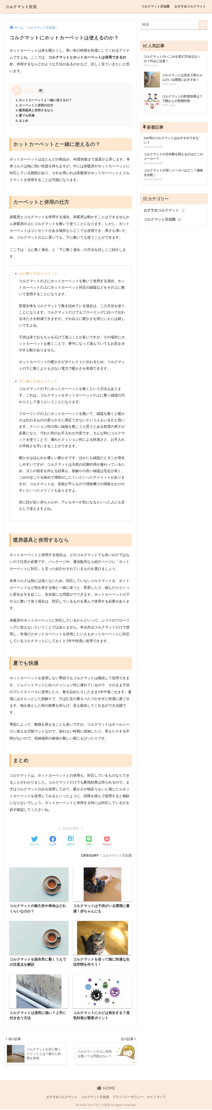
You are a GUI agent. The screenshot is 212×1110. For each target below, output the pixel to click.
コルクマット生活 (25, 6)
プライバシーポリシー (127, 1097)
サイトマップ (156, 1097)
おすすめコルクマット (190, 6)
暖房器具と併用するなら (36, 110)
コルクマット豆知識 (155, 6)
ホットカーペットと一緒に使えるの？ (45, 100)
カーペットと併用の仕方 (36, 105)
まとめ (23, 120)
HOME (106, 1089)
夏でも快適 (26, 115)
